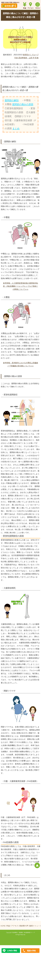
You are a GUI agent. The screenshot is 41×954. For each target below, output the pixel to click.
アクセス (14, 925)
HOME (3, 925)
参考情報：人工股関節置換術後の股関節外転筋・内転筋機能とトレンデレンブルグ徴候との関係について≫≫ (20, 286)
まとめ (16, 128)
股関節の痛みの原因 (22, 104)
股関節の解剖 (12, 100)
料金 (8, 925)
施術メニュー (34, 925)
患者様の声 (23, 925)
